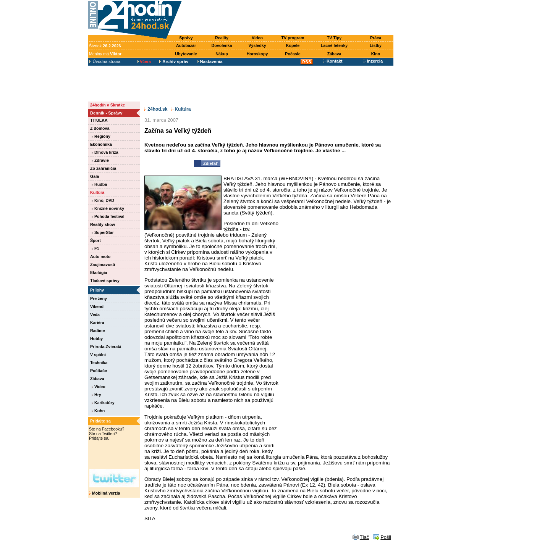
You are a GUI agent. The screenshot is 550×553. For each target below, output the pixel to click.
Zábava (334, 54)
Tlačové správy (105, 280)
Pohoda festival (108, 216)
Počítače (98, 370)
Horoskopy (257, 54)
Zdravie (100, 160)
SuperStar (103, 232)
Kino (375, 54)
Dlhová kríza (105, 152)
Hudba (99, 184)
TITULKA (99, 120)
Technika (98, 362)
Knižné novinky (108, 208)
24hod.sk (155, 109)
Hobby (96, 338)
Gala (94, 176)
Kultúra (97, 192)
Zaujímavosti (102, 264)
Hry (96, 394)
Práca (375, 37)
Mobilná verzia (104, 493)
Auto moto (100, 256)
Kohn (98, 410)
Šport (95, 240)
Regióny (101, 136)
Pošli (385, 537)
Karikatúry (103, 402)
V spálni (98, 354)
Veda (95, 314)
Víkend (97, 306)
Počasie (292, 54)
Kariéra (97, 322)
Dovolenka (222, 45)
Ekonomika (101, 144)
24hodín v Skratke (107, 105)
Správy (186, 37)
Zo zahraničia (103, 168)
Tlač (364, 537)
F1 (95, 248)
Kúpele (293, 45)
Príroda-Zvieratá (105, 346)
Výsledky (257, 45)
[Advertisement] (289, 17)
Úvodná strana (104, 61)
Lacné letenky (334, 45)
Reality (221, 37)
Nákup (221, 54)
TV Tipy (334, 37)
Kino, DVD (103, 200)
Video (257, 37)
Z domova (99, 128)
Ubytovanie (186, 54)
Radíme (97, 330)
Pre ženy (98, 298)
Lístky (376, 45)
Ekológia (98, 272)
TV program (292, 37)
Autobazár (186, 45)
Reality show (102, 224)
